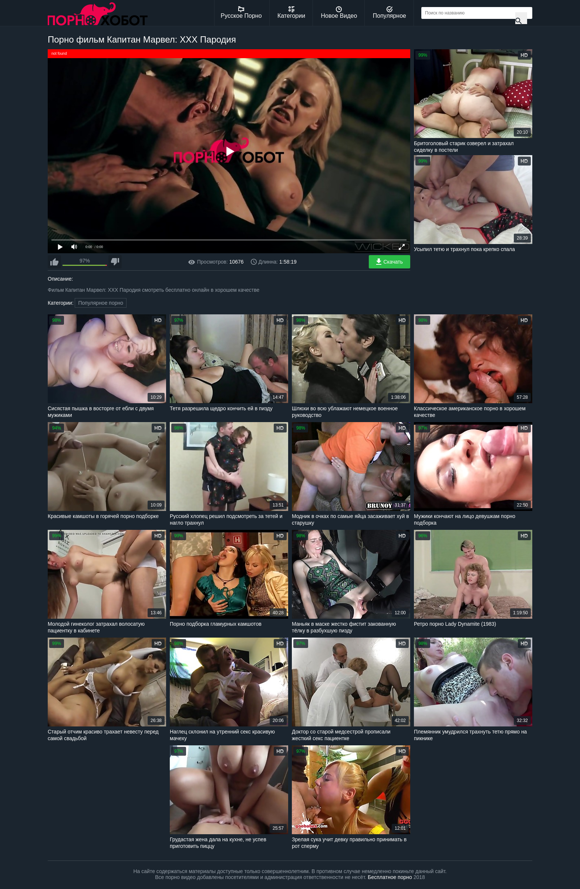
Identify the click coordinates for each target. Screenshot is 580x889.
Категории (291, 12)
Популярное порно (100, 303)
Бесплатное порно (390, 877)
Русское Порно (241, 12)
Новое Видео (339, 12)
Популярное (389, 12)
